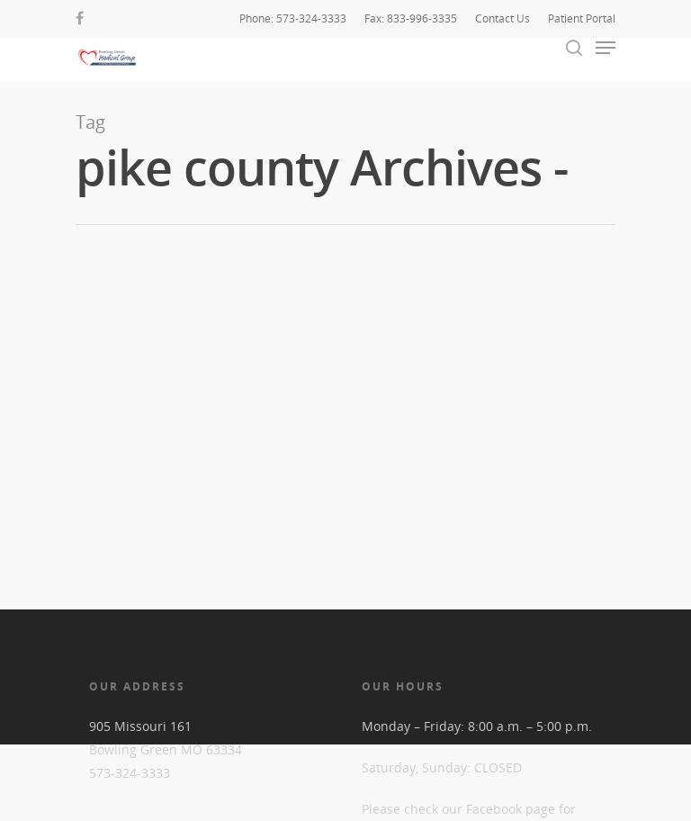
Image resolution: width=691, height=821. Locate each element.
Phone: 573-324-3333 (292, 18)
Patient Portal (581, 18)
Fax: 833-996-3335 (410, 18)
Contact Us (502, 18)
